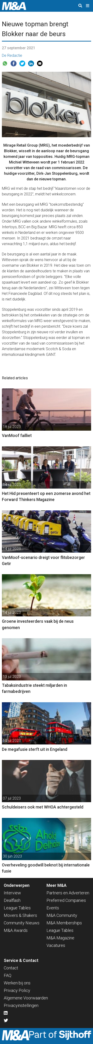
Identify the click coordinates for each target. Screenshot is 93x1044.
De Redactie (12, 55)
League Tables (17, 907)
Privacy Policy (17, 990)
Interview (12, 892)
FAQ (7, 975)
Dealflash (12, 900)
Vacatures (55, 945)
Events (52, 907)
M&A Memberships (64, 922)
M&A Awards (16, 930)
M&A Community (61, 915)
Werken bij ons (17, 982)
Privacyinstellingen (21, 1005)
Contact (11, 967)
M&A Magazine (60, 937)
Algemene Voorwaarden (26, 997)
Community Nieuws (21, 922)
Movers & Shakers (20, 915)
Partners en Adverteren (67, 892)
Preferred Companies (66, 900)
